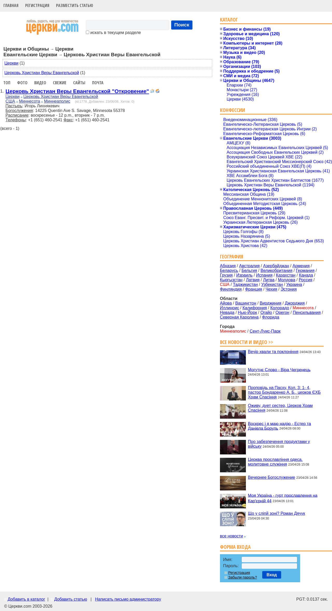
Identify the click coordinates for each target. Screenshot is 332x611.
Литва (268, 280)
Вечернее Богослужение (271, 477)
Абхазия (228, 266)
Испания (264, 275)
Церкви (11, 63)
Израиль (244, 275)
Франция (253, 289)
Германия (305, 270)
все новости (231, 536)
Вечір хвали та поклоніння (273, 351)
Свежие (59, 83)
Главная (10, 5)
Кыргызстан (231, 280)
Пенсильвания (307, 312)
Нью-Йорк (247, 312)
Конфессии (232, 110)
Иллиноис (229, 308)
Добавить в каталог (26, 599)
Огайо (266, 312)
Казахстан (285, 275)
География (231, 256)
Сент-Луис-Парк (265, 331)
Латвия (252, 280)
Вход (272, 575)
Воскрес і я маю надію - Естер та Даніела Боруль (279, 425)
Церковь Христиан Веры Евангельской (41, 73)
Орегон (282, 312)
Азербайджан (276, 266)
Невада (227, 312)
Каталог (229, 19)
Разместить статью (74, 5)
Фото (22, 83)
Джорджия (295, 303)
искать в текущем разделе (113, 32)
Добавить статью (70, 599)
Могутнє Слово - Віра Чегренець (279, 369)
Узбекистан (272, 284)
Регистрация (37, 5)
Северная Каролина (239, 317)
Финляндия (231, 289)
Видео (40, 83)
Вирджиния (270, 303)
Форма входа (235, 546)
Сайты (79, 83)
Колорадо (279, 308)
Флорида (270, 317)
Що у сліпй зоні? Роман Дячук (276, 513)
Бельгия (249, 270)
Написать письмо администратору (128, 599)
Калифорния (255, 308)
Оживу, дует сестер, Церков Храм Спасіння (280, 407)
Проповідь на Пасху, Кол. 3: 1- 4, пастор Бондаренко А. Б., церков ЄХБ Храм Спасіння (284, 392)
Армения (301, 266)
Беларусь (229, 270)
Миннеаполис (57, 101)
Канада (306, 275)
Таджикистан (245, 284)
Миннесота (29, 101)
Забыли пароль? (242, 577)
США (10, 101)
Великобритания (277, 270)
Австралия (249, 266)
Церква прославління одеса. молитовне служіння (275, 461)
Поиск (181, 24)
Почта (97, 83)
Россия (305, 280)
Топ (6, 83)
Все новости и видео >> (246, 342)
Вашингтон (245, 303)
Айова (226, 303)
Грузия (226, 275)
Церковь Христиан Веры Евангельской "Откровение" (77, 91)
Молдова (286, 280)
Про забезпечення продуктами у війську (279, 443)
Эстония (289, 289)
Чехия (271, 289)
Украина (294, 284)
